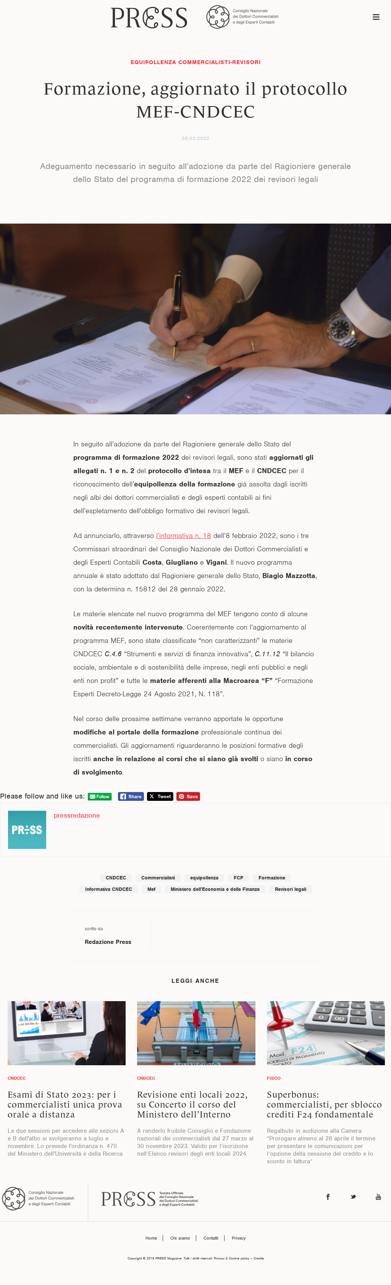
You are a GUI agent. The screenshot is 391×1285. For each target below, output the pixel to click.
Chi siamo (180, 1238)
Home (151, 1238)
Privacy (239, 1238)
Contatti (211, 1238)
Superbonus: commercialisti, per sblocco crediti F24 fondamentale (324, 1104)
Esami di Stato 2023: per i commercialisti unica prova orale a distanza (65, 1104)
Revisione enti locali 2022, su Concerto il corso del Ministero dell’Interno (192, 1104)
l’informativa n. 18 (183, 535)
